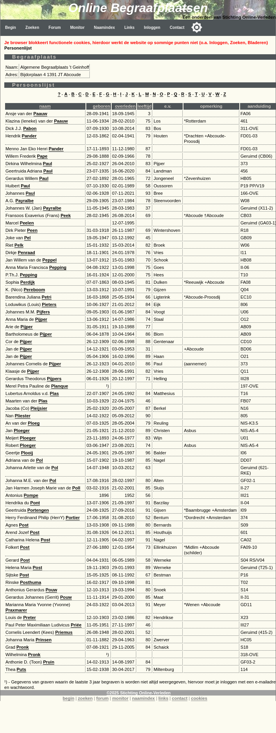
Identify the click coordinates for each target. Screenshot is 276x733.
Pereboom (34, 289)
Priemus (63, 632)
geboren (101, 106)
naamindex (143, 698)
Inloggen (152, 27)
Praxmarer (16, 610)
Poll (76, 488)
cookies (199, 698)
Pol (39, 460)
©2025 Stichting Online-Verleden (139, 692)
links (163, 698)
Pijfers (43, 312)
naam (45, 106)
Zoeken (32, 27)
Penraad (26, 252)
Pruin (48, 662)
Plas (54, 393)
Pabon (29, 128)
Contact (177, 27)
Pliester (22, 415)
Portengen (38, 510)
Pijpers (54, 378)
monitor (120, 698)
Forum (54, 27)
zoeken (85, 698)
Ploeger (22, 430)
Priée (76, 625)
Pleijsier (38, 408)
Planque (59, 386)
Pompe (31, 495)
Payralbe (25, 200)
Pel (27, 237)
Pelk (18, 245)
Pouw (51, 589)
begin (69, 698)
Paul (47, 163)
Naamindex (104, 27)
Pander (29, 135)
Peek (66, 215)
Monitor (77, 27)
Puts (21, 669)
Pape (42, 156)
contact (179, 698)
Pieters (49, 304)
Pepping (57, 267)
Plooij (27, 452)
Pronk (22, 647)
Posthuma (30, 582)
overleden (125, 106)
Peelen (27, 223)
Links (129, 27)
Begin (10, 27)
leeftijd (144, 106)
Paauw (40, 113)
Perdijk (27, 282)
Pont (35, 502)
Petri (47, 297)
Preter (29, 617)
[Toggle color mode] (197, 27)
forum (102, 698)
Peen (32, 230)
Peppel (50, 260)
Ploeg (33, 423)
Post (23, 525)
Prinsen (44, 639)
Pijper (41, 319)
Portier (73, 517)
